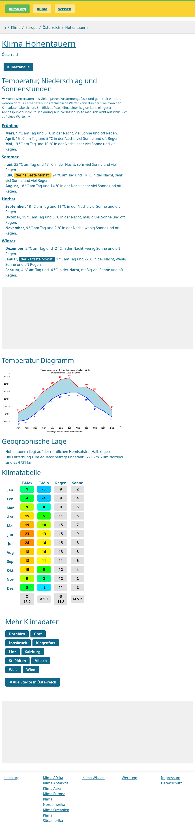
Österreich (51, 27)
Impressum (170, 777)
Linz (12, 651)
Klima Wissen (93, 777)
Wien (30, 669)
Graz (38, 633)
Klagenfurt (45, 642)
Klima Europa (54, 793)
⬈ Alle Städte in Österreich (32, 682)
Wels (13, 669)
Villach (41, 660)
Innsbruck (18, 642)
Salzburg (33, 651)
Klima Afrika (53, 777)
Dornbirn (17, 633)
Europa (32, 27)
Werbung (129, 777)
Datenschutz (171, 783)
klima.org (17, 8)
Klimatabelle (18, 67)
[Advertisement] (97, 318)
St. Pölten (17, 660)
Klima (15, 27)
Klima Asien (52, 788)
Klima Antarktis (56, 783)
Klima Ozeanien (56, 809)
